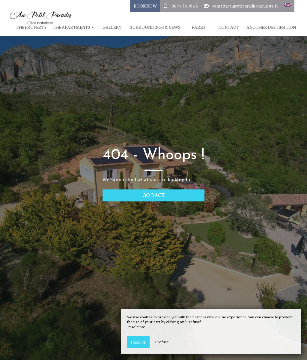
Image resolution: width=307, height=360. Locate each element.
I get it (138, 342)
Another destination (271, 27)
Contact (229, 27)
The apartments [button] (73, 27)
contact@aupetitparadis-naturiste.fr (245, 6)
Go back (153, 194)
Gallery (112, 27)
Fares (198, 27)
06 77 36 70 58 (184, 6)
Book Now (145, 6)
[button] (287, 6)
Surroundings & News (155, 27)
